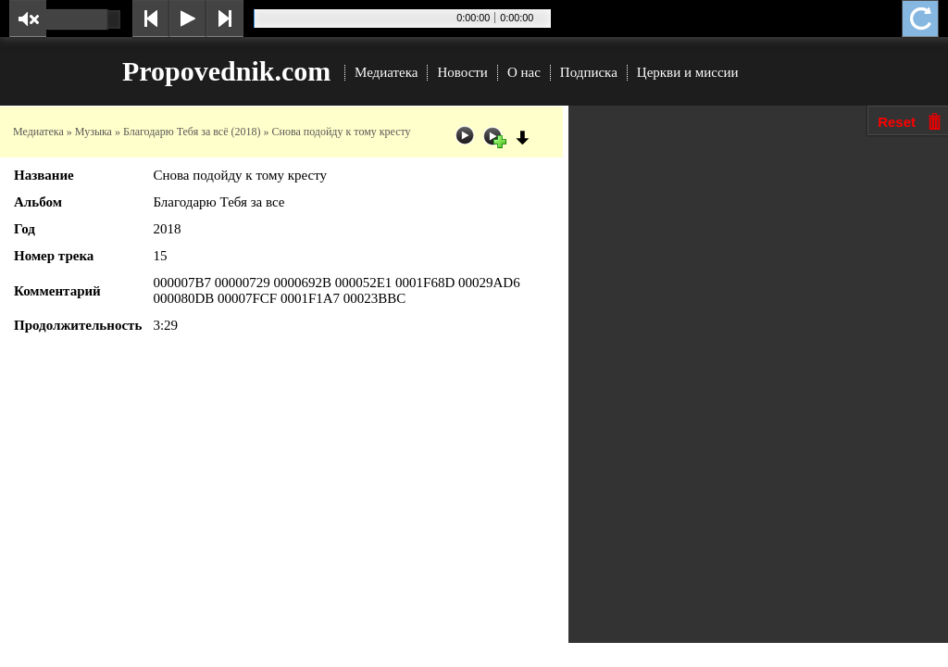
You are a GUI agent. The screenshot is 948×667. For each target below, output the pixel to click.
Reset (897, 122)
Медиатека (386, 72)
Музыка (93, 131)
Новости (462, 72)
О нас (524, 72)
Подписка (588, 72)
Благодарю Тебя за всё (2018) (192, 131)
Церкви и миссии (688, 72)
